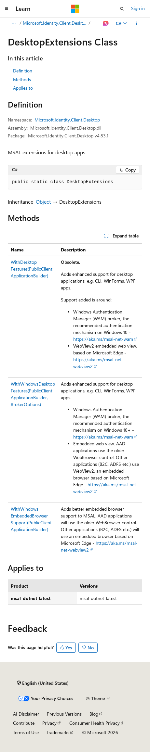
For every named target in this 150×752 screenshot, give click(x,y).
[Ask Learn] (106, 23)
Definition (22, 71)
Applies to (23, 88)
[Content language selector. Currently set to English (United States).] (43, 683)
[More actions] (136, 23)
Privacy (49, 723)
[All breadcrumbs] (13, 23)
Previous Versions (64, 714)
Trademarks (58, 732)
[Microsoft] (75, 9)
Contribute (23, 723)
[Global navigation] (6, 9)
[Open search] (122, 9)
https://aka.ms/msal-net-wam (103, 339)
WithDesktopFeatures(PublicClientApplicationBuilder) (31, 269)
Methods (22, 79)
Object (43, 201)
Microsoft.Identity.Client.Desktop (55, 23)
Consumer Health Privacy (94, 723)
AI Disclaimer (26, 714)
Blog (93, 714)
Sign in (138, 8)
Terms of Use (26, 732)
